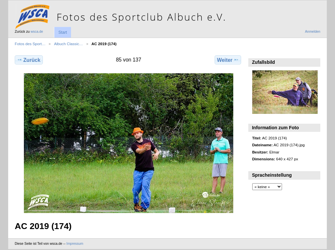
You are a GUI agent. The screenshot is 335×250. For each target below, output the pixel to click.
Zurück (28, 60)
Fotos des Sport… (30, 44)
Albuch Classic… (68, 44)
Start (62, 32)
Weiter (228, 60)
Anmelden (312, 31)
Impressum (74, 243)
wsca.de (37, 31)
